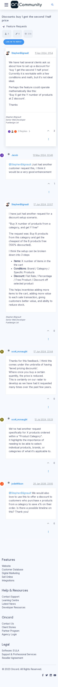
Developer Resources (13, 607)
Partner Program (10, 630)
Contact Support (10, 596)
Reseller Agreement (12, 657)
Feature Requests (16, 26)
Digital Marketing (11, 573)
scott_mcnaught (19, 351)
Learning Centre (10, 600)
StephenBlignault (20, 53)
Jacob (14, 155)
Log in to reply (14, 42)
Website (6, 565)
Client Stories (9, 627)
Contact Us (8, 623)
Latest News (9, 603)
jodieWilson (17, 483)
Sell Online (7, 576)
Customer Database (12, 569)
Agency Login (9, 634)
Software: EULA (10, 650)
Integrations (8, 580)
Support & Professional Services (19, 654)
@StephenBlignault (20, 164)
